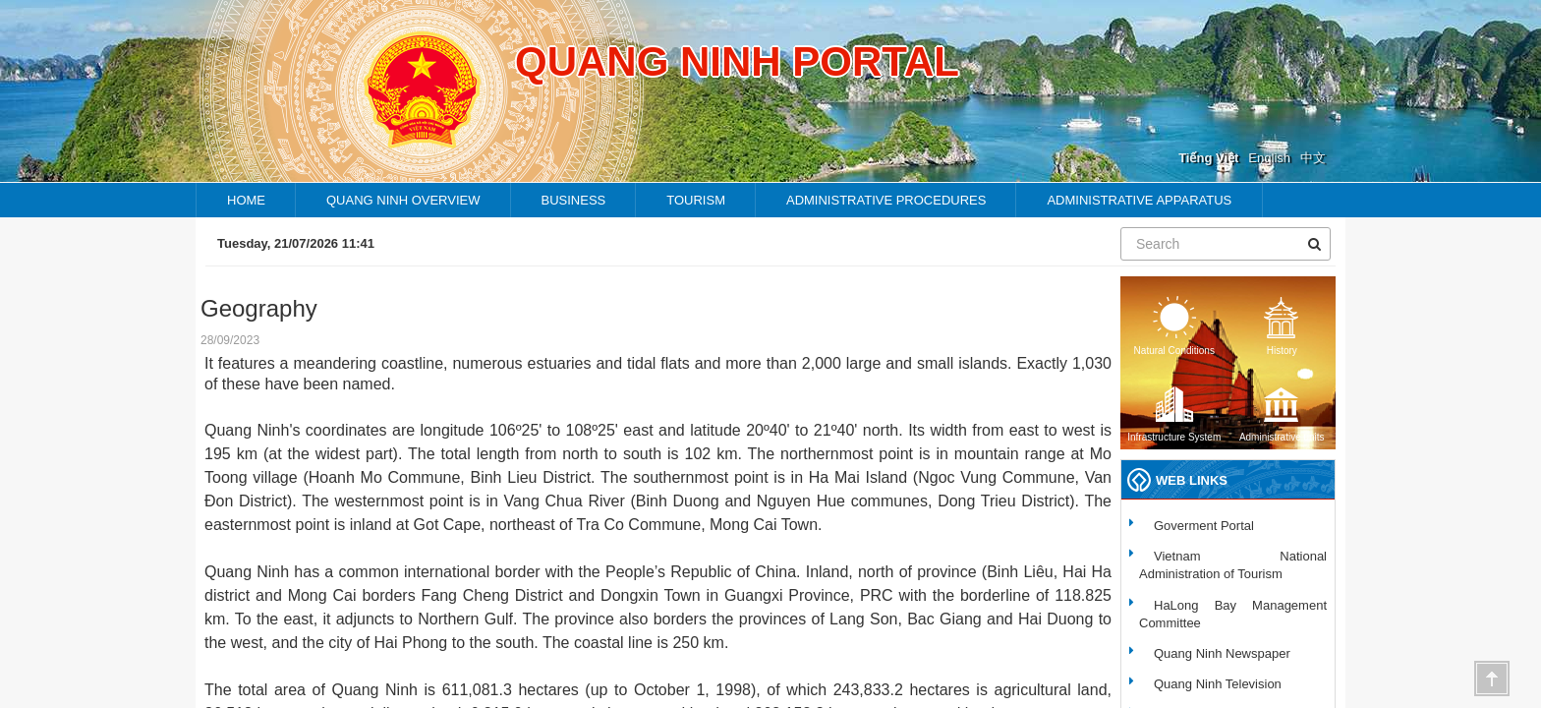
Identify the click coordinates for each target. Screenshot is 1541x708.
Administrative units (1282, 412)
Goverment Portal (1204, 525)
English (1269, 157)
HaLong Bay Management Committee (1233, 614)
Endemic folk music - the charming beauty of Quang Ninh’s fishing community (890, 243)
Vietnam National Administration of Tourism (1233, 565)
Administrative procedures (886, 200)
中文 (1313, 157)
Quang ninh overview (403, 200)
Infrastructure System (1174, 412)
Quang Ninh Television (1218, 684)
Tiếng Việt (1208, 157)
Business (574, 200)
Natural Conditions (1174, 326)
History (1281, 326)
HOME (246, 200)
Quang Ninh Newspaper (1222, 653)
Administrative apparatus (1139, 200)
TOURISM (695, 200)
